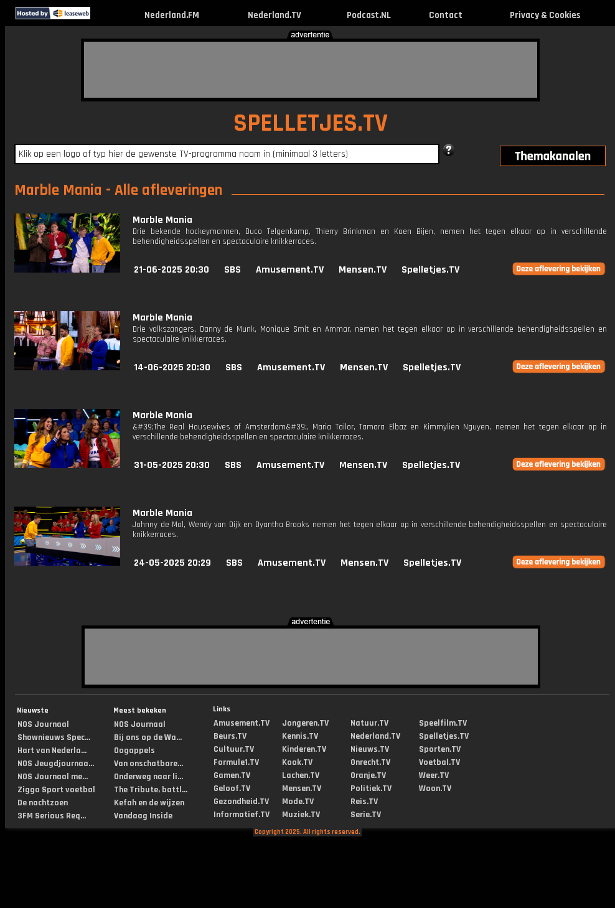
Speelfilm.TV (443, 723)
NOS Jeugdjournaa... (55, 763)
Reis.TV (364, 801)
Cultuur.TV (234, 749)
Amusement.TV (290, 269)
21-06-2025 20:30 (171, 269)
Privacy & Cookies (545, 15)
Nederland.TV (274, 15)
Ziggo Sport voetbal (56, 789)
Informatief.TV (242, 814)
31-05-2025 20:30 (172, 465)
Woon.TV (435, 788)
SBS (232, 269)
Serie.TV (365, 814)
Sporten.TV (440, 749)
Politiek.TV (371, 788)
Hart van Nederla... (52, 750)
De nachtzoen (42, 802)
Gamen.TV (232, 775)
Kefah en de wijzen (149, 802)
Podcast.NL (369, 15)
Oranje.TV (368, 775)
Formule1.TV (236, 762)
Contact (445, 15)
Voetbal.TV (439, 762)
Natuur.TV (369, 723)
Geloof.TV (232, 788)
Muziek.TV (301, 814)
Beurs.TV (230, 736)
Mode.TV (298, 801)
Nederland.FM (171, 15)
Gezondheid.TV (241, 801)
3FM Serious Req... (51, 815)
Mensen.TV (363, 269)
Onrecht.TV (370, 762)
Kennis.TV (300, 736)
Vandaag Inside (143, 815)
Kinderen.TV (304, 749)
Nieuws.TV (369, 749)
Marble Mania (162, 220)
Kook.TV (297, 762)
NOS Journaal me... (52, 776)
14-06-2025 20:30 (172, 367)
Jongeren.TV (305, 723)
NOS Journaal (43, 724)
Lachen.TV (300, 775)
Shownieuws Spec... (53, 737)
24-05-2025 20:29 (172, 562)
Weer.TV (434, 775)
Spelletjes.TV (430, 269)
